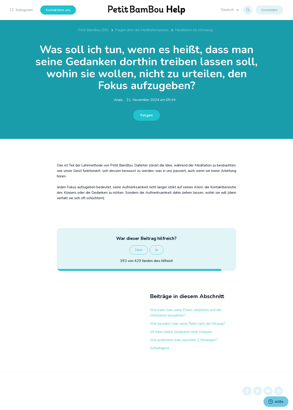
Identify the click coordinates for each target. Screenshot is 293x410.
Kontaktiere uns (58, 10)
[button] (230, 9)
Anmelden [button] (269, 10)
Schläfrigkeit (159, 348)
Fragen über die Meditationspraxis (142, 30)
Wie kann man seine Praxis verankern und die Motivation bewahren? (185, 312)
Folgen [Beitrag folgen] (146, 115)
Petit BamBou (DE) (93, 30)
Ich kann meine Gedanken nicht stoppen (181, 331)
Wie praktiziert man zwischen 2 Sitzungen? (184, 339)
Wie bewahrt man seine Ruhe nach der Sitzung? (187, 323)
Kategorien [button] (21, 10)
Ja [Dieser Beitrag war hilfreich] (156, 249)
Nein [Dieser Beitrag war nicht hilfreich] (138, 249)
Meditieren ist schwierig (194, 30)
